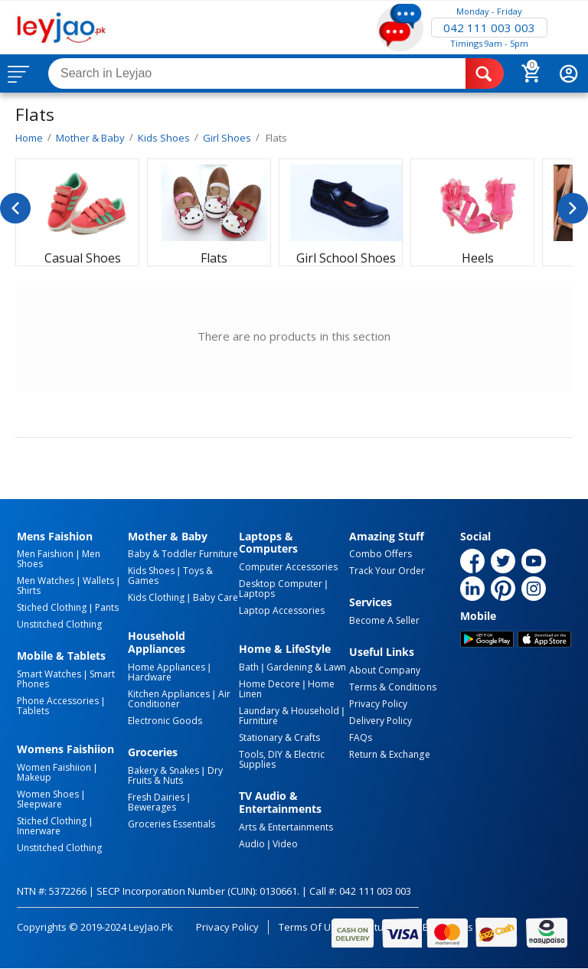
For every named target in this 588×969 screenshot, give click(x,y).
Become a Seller (384, 620)
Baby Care (215, 597)
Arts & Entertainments (286, 827)
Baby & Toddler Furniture (183, 553)
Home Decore (269, 683)
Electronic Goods (165, 720)
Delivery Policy (380, 720)
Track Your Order (387, 570)
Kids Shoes (151, 570)
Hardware (150, 677)
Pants (107, 607)
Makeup (34, 777)
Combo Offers (380, 553)
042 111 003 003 (489, 27)
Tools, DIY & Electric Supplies (282, 759)
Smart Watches (49, 673)
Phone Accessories (58, 700)
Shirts (29, 590)
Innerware (38, 830)
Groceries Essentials (171, 823)
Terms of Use (310, 927)
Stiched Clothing (52, 607)
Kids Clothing (156, 597)
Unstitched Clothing (59, 624)
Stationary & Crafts (279, 737)
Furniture (258, 720)
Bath (249, 667)
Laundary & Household (289, 710)
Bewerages (152, 807)
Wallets (98, 580)
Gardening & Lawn (306, 667)
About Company (384, 670)
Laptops (257, 593)
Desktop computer (280, 583)
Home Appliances (166, 667)
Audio (252, 843)
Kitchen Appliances (169, 693)
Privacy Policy (378, 703)
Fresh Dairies (156, 797)
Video (285, 843)
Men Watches (45, 580)
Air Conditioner (179, 698)
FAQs (360, 737)
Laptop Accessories (282, 610)
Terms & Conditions (392, 686)
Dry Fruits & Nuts (175, 775)
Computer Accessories (288, 566)
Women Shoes (48, 794)
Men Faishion (45, 553)
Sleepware (39, 804)
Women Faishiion (54, 767)
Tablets (33, 710)
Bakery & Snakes (163, 770)
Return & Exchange (389, 754)
